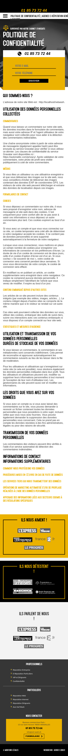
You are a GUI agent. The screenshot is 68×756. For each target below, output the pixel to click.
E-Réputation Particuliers (23, 673)
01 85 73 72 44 (34, 10)
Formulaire (34, 736)
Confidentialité (19, 681)
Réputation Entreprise (21, 670)
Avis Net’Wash (18, 707)
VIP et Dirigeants (19, 677)
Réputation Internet (20, 699)
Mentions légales (11, 750)
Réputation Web (19, 695)
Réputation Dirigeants (21, 703)
